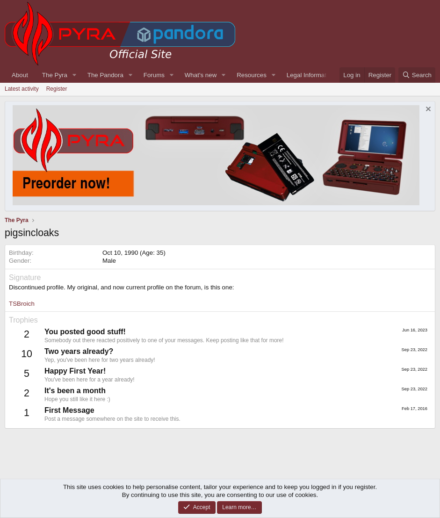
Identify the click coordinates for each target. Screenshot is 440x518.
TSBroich (22, 303)
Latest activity (22, 89)
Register (56, 89)
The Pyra (54, 75)
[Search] (416, 75)
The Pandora (105, 75)
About (20, 75)
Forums (154, 75)
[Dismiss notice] (427, 110)
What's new (200, 75)
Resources (252, 75)
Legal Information (311, 75)
